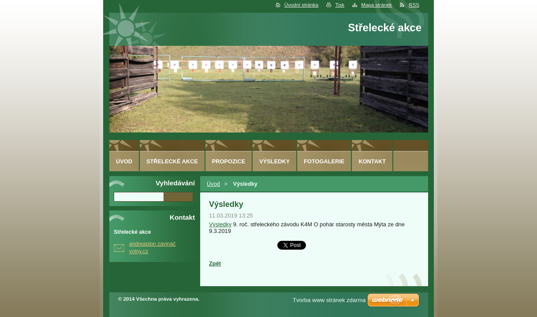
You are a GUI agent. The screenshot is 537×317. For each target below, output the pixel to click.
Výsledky (220, 224)
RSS (414, 4)
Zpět (215, 263)
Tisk (339, 4)
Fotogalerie (324, 161)
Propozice (228, 161)
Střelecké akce (172, 161)
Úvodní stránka (301, 4)
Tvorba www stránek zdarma (329, 300)
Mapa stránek (376, 4)
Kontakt (372, 161)
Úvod (213, 184)
